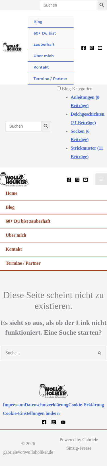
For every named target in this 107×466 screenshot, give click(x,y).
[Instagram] (91, 47)
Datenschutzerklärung (46, 404)
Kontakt (41, 67)
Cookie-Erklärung (86, 404)
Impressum (14, 404)
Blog (38, 21)
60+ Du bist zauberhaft (45, 39)
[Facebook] (83, 47)
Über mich (44, 55)
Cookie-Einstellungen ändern (31, 413)
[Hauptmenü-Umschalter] (101, 179)
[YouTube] (100, 47)
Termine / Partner (50, 78)
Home (11, 192)
